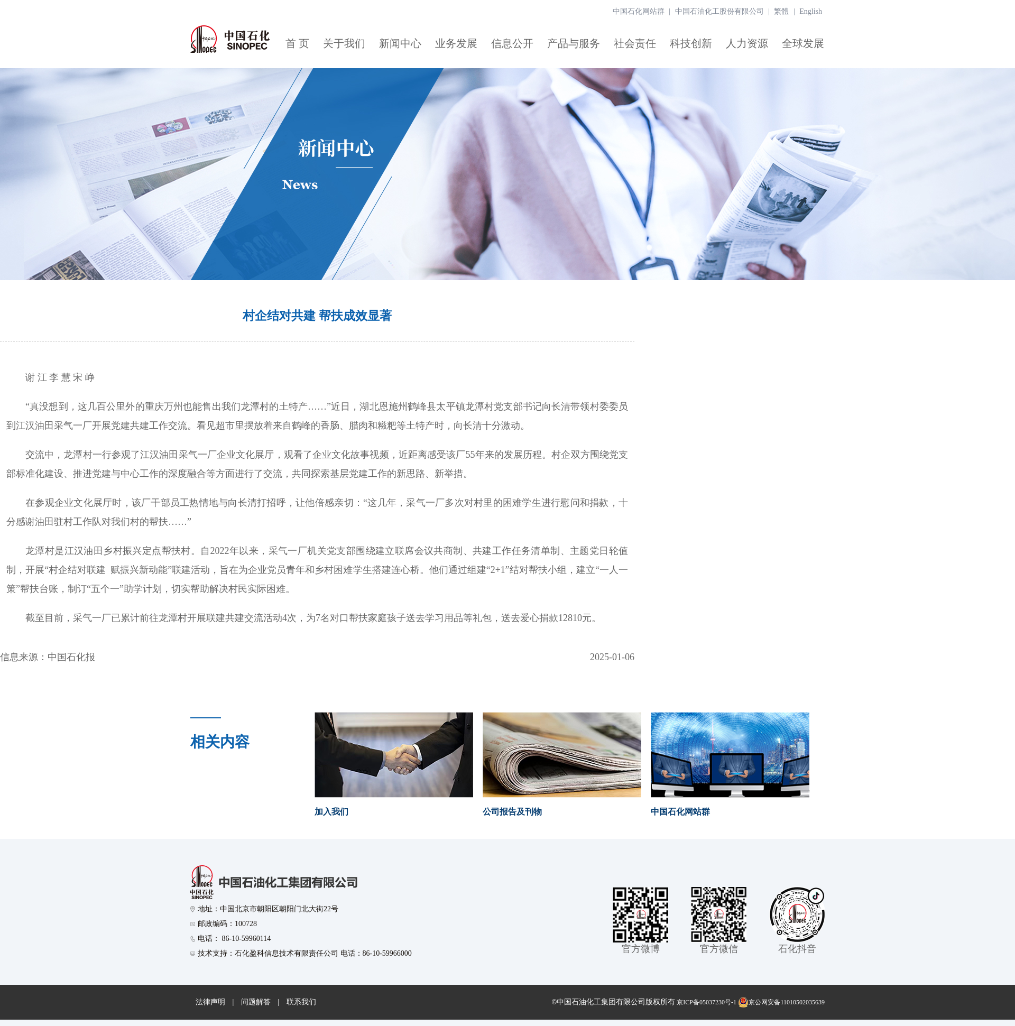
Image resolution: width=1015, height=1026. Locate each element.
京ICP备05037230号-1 (706, 1002)
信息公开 (512, 43)
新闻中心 (400, 43)
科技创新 (691, 43)
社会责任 (635, 43)
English (810, 11)
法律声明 (210, 1002)
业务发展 (456, 43)
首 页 (297, 43)
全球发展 (803, 43)
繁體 (781, 11)
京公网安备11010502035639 (781, 1002)
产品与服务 (573, 43)
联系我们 (301, 1002)
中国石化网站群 (639, 11)
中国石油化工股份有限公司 (719, 11)
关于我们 (344, 43)
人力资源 (747, 43)
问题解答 (256, 1002)
